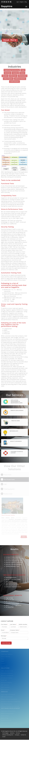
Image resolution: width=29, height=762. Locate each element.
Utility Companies (8, 77)
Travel (22, 68)
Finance (22, 71)
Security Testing (7, 225)
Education (5, 74)
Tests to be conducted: (11, 179)
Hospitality (15, 71)
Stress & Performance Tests (12, 208)
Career (4, 736)
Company (17, 735)
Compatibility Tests (8, 194)
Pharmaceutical (22, 74)
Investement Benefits (12, 594)
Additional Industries (20, 77)
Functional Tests (7, 182)
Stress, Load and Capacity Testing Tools (14, 303)
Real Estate (7, 71)
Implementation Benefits (14, 574)
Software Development (7, 735)
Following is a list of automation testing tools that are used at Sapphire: (13, 284)
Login (17, 1)
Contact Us (23, 735)
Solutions (12, 733)
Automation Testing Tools (11, 271)
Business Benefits (11, 553)
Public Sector (13, 74)
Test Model (5, 109)
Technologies (5, 733)
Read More (9, 40)
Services (18, 733)
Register (22, 1)
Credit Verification (14, 80)
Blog (26, 1)
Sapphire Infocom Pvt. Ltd (11, 731)
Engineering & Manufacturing (12, 68)
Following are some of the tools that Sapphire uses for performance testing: (13, 323)
